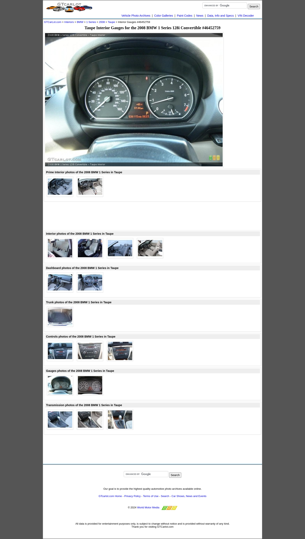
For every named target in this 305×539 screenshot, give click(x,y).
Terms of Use (151, 496)
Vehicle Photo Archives (135, 15)
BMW (80, 22)
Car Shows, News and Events (189, 496)
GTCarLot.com (52, 22)
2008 (102, 22)
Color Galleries (163, 15)
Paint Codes (184, 15)
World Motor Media (148, 507)
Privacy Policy (132, 496)
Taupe (111, 22)
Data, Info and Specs (220, 15)
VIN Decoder (246, 15)
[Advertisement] (245, 93)
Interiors (69, 22)
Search (165, 496)
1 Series (91, 22)
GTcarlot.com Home (110, 496)
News (199, 15)
